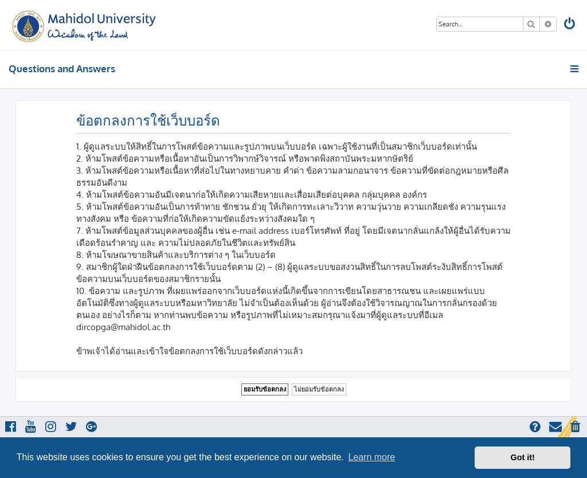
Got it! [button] (523, 457)
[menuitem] (570, 25)
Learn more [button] (371, 457)
